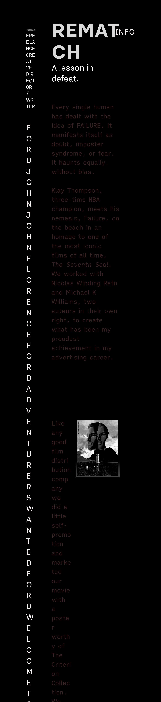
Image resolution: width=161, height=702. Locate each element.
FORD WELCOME (30, 627)
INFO (125, 31)
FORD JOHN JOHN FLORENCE (29, 230)
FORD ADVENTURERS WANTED (30, 454)
